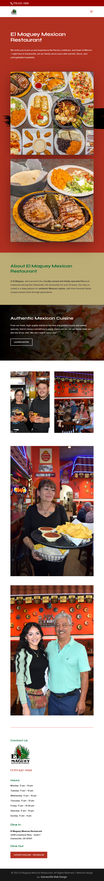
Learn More (21, 342)
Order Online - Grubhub (29, 855)
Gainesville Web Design (54, 876)
